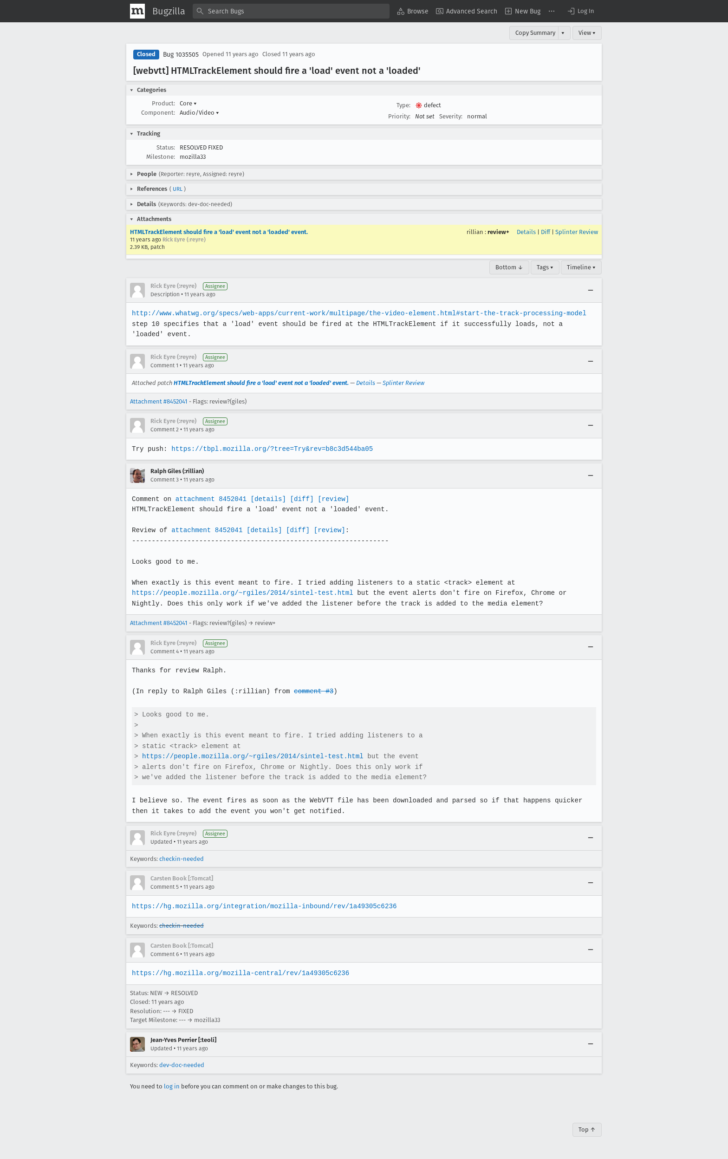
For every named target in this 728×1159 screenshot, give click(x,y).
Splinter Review (576, 231)
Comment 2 (164, 429)
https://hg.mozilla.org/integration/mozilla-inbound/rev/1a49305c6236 (262, 906)
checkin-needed (181, 858)
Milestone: (160, 156)
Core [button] (188, 103)
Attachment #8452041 (159, 401)
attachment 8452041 (210, 499)
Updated (161, 842)
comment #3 (311, 691)
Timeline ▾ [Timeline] (581, 267)
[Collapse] (590, 290)
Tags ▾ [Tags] (545, 267)
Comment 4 (164, 651)
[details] (266, 499)
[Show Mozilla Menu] (137, 11)
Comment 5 (164, 887)
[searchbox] (291, 11)
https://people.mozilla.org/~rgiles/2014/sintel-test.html (241, 592)
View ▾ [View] (587, 32)
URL (177, 189)
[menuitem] (412, 11)
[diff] (299, 499)
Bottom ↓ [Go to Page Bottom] (509, 267)
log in (172, 1086)
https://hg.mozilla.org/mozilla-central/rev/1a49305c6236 (239, 973)
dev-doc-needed (181, 1064)
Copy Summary (535, 32)
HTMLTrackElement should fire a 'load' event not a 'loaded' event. (219, 231)
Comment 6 (164, 954)
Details (526, 231)
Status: (165, 147)
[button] (580, 11)
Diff (545, 231)
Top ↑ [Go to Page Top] (587, 1129)
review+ (498, 231)
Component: (158, 112)
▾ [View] (563, 32)
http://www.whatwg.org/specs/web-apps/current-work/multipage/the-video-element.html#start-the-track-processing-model (356, 313)
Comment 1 (164, 365)
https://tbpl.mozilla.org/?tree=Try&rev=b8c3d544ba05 (270, 448)
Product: (163, 103)
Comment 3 (164, 479)
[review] (330, 499)
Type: (403, 105)
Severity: (450, 116)
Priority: (399, 116)
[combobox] (291, 11)
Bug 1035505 (181, 55)
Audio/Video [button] (199, 112)
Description (165, 294)
